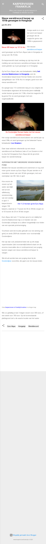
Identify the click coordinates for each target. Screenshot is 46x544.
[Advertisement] (23, 352)
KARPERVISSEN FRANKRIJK (23, 5)
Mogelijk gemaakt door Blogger (23, 535)
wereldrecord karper (34, 49)
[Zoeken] (42, 4)
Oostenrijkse (6, 261)
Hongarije (21, 326)
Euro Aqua (11, 326)
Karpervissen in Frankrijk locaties (15, 307)
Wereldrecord (33, 326)
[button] (42, 19)
